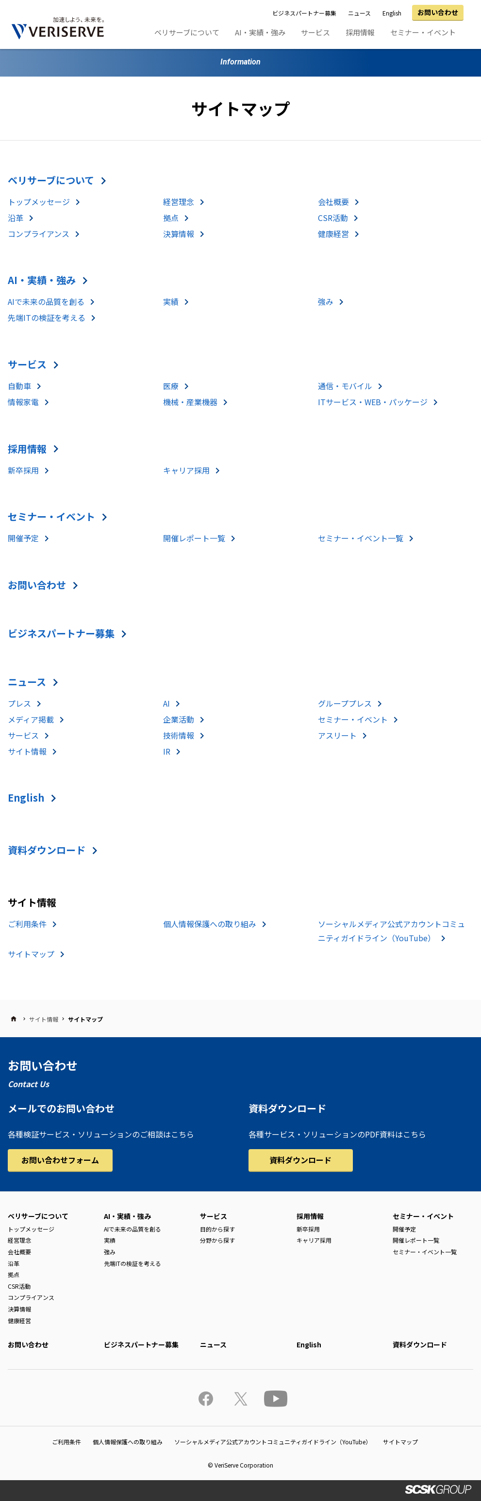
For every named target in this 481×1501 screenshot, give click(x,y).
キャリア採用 (186, 470)
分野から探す (217, 1240)
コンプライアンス (38, 233)
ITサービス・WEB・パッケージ (373, 402)
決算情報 (178, 233)
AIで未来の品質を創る (46, 301)
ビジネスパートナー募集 (304, 13)
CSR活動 (333, 217)
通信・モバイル (345, 386)
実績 (171, 301)
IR (166, 751)
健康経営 (333, 233)
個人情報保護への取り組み (209, 924)
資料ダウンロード (46, 850)
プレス (19, 703)
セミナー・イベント (423, 32)
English (391, 13)
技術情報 (178, 735)
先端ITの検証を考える (46, 317)
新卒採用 (23, 470)
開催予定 (23, 538)
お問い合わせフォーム (60, 1160)
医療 (171, 386)
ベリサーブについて (186, 32)
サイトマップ (31, 954)
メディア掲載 (31, 719)
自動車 (19, 386)
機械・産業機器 (190, 402)
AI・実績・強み (260, 32)
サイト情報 (27, 751)
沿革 (15, 217)
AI (166, 703)
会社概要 (333, 201)
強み (325, 301)
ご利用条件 (27, 924)
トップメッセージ (39, 201)
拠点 (171, 217)
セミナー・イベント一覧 (360, 538)
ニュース (359, 13)
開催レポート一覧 (194, 538)
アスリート (337, 735)
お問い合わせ (437, 12)
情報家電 (23, 402)
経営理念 (178, 201)
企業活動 (178, 719)
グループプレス (345, 703)
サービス (315, 32)
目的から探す (217, 1229)
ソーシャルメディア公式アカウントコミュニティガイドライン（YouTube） (272, 1442)
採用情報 (360, 32)
